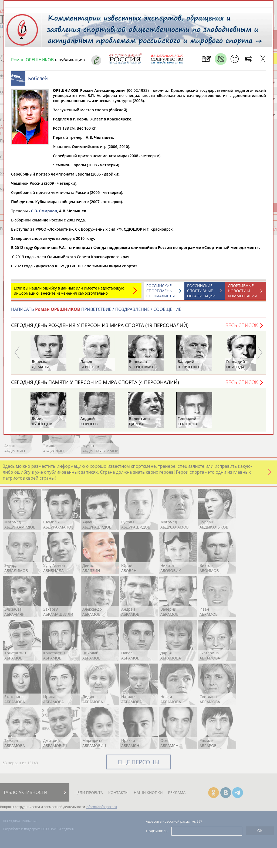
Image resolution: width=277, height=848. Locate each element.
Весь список (241, 328)
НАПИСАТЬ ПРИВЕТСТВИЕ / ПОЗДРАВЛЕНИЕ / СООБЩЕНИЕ (96, 312)
